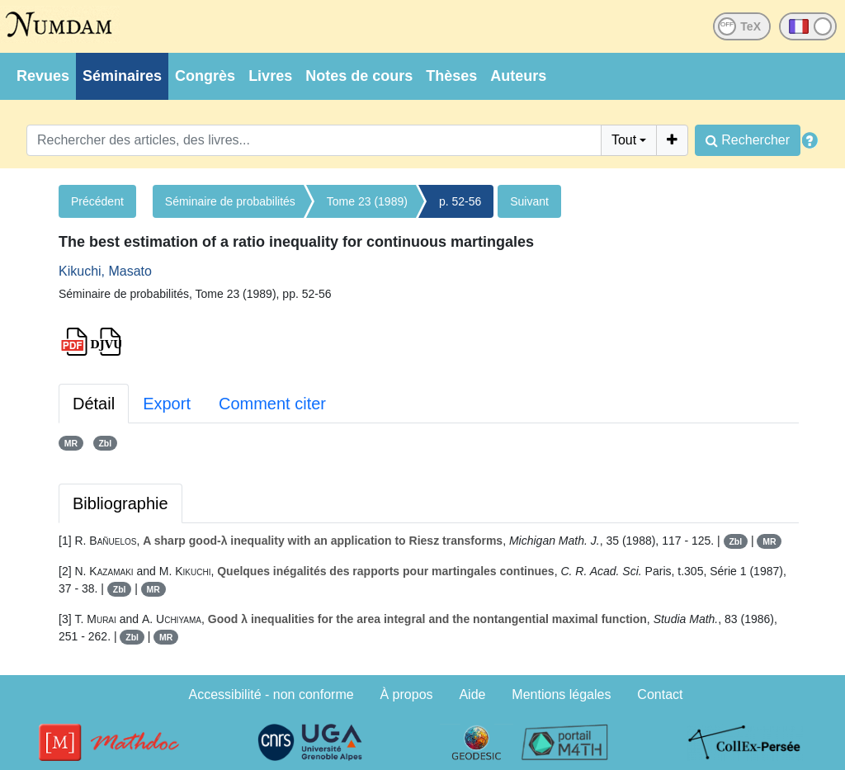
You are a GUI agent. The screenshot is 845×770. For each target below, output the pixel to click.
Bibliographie (120, 503)
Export (167, 403)
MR (71, 443)
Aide (472, 694)
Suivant (529, 201)
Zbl (104, 443)
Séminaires (122, 76)
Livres (270, 76)
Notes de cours (359, 76)
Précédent (97, 201)
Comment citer (272, 403)
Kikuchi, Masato (105, 271)
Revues (43, 76)
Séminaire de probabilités (230, 201)
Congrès (205, 76)
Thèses (451, 76)
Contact (659, 694)
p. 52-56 (460, 201)
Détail (94, 403)
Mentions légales (561, 694)
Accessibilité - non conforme (271, 694)
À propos (406, 694)
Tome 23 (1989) (367, 201)
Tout (623, 140)
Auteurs (518, 76)
